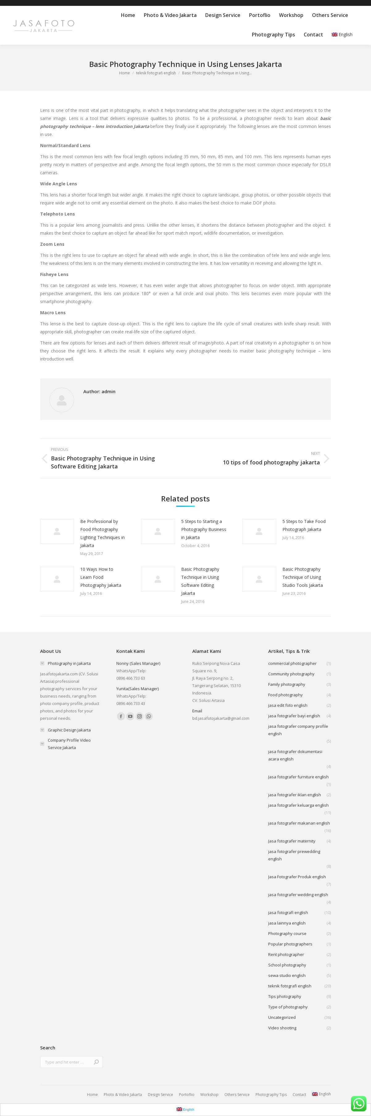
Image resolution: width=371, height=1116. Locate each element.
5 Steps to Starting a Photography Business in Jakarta (203, 529)
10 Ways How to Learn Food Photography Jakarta (100, 577)
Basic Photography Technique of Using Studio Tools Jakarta (302, 577)
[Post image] (57, 531)
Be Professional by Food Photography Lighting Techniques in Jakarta (102, 533)
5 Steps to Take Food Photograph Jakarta (304, 525)
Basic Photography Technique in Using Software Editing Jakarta (200, 581)
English (342, 34)
